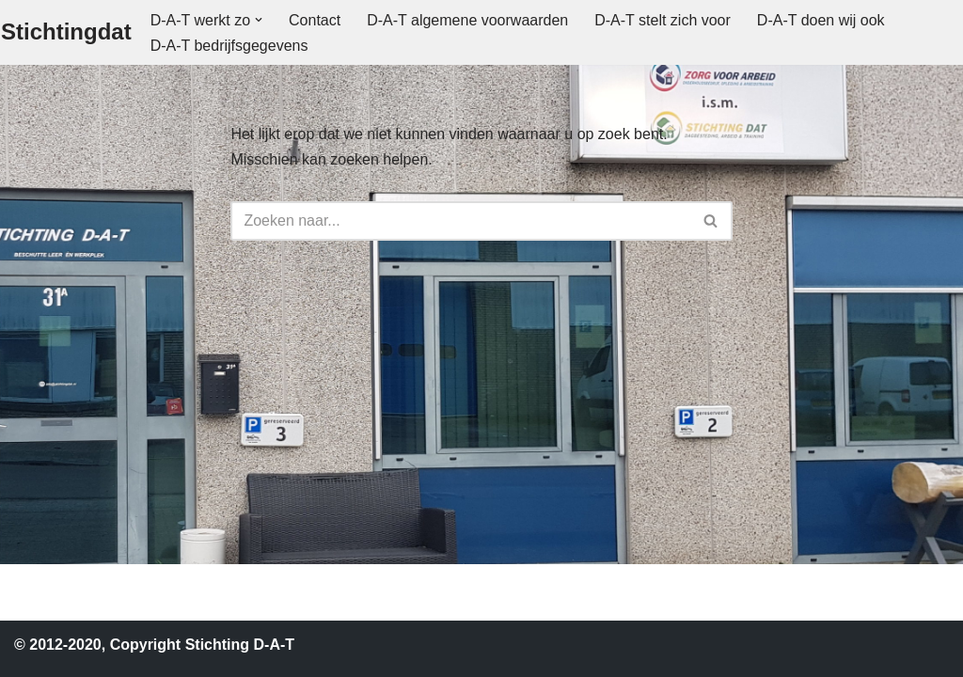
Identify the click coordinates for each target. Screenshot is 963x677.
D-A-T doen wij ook (821, 20)
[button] (258, 20)
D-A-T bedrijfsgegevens (229, 46)
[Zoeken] (459, 221)
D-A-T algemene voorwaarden (467, 20)
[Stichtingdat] (66, 32)
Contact (314, 20)
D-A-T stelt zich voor (662, 20)
